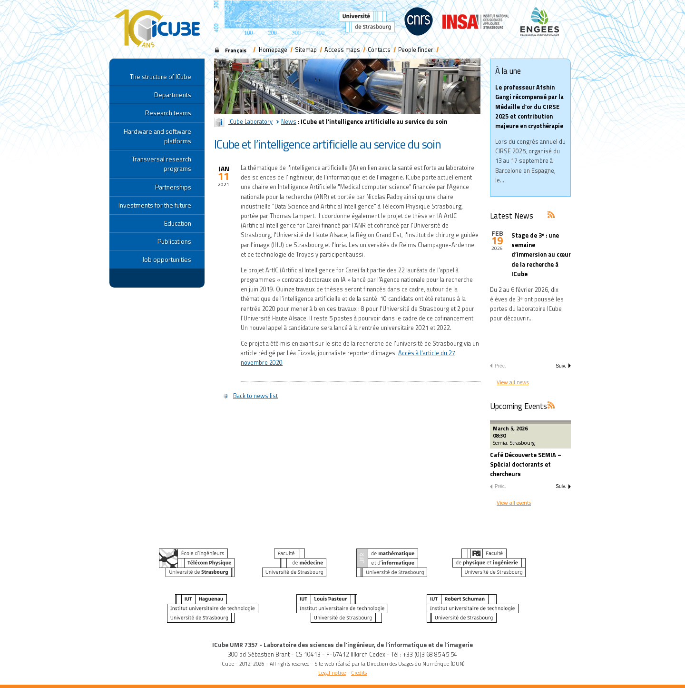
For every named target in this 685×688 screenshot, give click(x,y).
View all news (512, 382)
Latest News (511, 215)
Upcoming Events (518, 406)
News (288, 121)
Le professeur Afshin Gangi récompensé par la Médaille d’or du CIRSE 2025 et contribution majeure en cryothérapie (529, 106)
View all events (514, 503)
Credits (359, 672)
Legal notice (332, 672)
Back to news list (255, 395)
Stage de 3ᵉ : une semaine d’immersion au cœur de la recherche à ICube (541, 255)
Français (235, 50)
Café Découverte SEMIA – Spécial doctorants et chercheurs (525, 464)
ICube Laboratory (250, 121)
